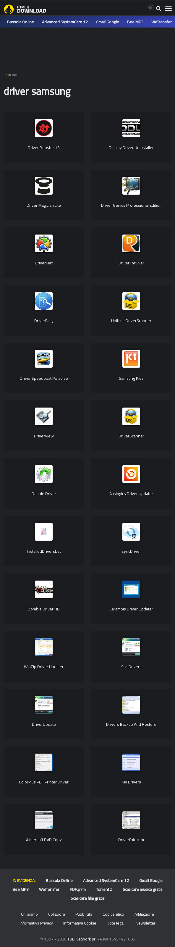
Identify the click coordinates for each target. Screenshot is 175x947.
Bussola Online (20, 22)
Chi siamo (29, 914)
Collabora (56, 914)
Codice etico (113, 914)
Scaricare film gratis (88, 898)
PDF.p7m (78, 889)
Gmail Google (107, 22)
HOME (13, 75)
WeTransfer (161, 22)
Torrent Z (104, 889)
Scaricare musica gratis (143, 889)
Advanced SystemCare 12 (65, 22)
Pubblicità (83, 914)
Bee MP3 (135, 22)
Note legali (116, 923)
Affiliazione (144, 914)
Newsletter (145, 923)
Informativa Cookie (79, 923)
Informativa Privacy (36, 923)
